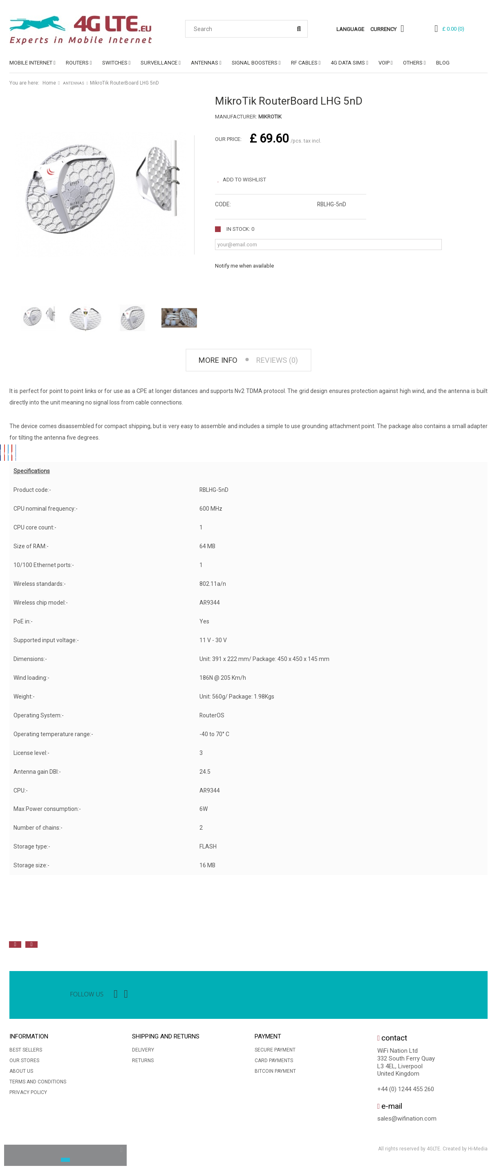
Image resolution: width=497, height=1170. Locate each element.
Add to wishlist (249, 177)
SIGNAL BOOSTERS (255, 63)
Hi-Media (478, 1151)
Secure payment (275, 1052)
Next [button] (31, 947)
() (453, 29)
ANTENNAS (204, 63)
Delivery (143, 1052)
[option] (99, 928)
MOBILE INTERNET (30, 63)
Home (49, 83)
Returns (143, 1062)
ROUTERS (77, 63)
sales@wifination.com (407, 1121)
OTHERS (413, 63)
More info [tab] (213, 361)
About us (21, 1073)
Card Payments (274, 1062)
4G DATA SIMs (348, 63)
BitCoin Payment (275, 1073)
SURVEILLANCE (159, 63)
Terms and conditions (37, 1084)
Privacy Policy (28, 1094)
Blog (443, 63)
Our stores (24, 1062)
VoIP (384, 63)
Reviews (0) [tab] (281, 361)
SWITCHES (115, 63)
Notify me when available (244, 263)
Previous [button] (15, 947)
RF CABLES (304, 63)
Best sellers (25, 1052)
